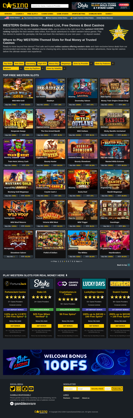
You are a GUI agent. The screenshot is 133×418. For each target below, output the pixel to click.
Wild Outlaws (82, 131)
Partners (66, 398)
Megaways (66, 64)
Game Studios (62, 14)
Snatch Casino (120, 292)
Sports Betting (78, 14)
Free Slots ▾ (32, 14)
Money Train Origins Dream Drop (114, 101)
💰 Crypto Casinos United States (82, 18)
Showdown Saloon (18, 253)
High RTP (42, 64)
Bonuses (8, 14)
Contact (76, 398)
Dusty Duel (82, 192)
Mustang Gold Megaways (18, 192)
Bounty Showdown (82, 161)
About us (85, 398)
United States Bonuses (105, 18)
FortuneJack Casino (15, 292)
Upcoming (30, 64)
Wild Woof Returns (18, 222)
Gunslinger (114, 222)
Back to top (122, 265)
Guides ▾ (108, 14)
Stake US (41, 292)
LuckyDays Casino (94, 292)
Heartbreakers (115, 253)
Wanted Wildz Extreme (114, 161)
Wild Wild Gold (18, 101)
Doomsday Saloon (82, 101)
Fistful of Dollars (50, 253)
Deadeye (50, 101)
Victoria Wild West (50, 222)
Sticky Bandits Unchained (114, 131)
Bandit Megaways (114, 192)
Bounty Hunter (50, 161)
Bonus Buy (54, 64)
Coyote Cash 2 (50, 192)
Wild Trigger (83, 222)
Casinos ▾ (20, 14)
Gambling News (95, 14)
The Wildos (82, 253)
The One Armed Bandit (50, 131)
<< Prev (54, 261)
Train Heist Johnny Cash (18, 161)
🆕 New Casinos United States (56, 18)
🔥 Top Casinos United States (32, 18)
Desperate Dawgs (18, 131)
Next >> (79, 261)
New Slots (19, 64)
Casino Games (47, 14)
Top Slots (8, 64)
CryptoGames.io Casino (67, 293)
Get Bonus (15, 326)
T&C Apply (11, 330)
